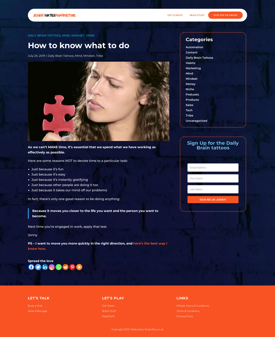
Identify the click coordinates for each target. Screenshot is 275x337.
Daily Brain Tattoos (44, 35)
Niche (190, 89)
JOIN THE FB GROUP (225, 15)
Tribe (90, 35)
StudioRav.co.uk (154, 329)
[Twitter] (38, 267)
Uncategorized (196, 120)
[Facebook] (31, 267)
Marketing (193, 68)
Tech (189, 110)
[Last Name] (213, 189)
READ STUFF (197, 15)
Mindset (78, 35)
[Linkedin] (45, 267)
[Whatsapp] (59, 267)
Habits (190, 63)
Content (191, 52)
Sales (189, 105)
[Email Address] (213, 167)
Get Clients (175, 15)
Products (192, 99)
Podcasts (192, 94)
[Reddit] (65, 267)
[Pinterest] (72, 267)
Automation (194, 47)
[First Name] (213, 178)
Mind (66, 35)
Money (190, 84)
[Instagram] (52, 267)
